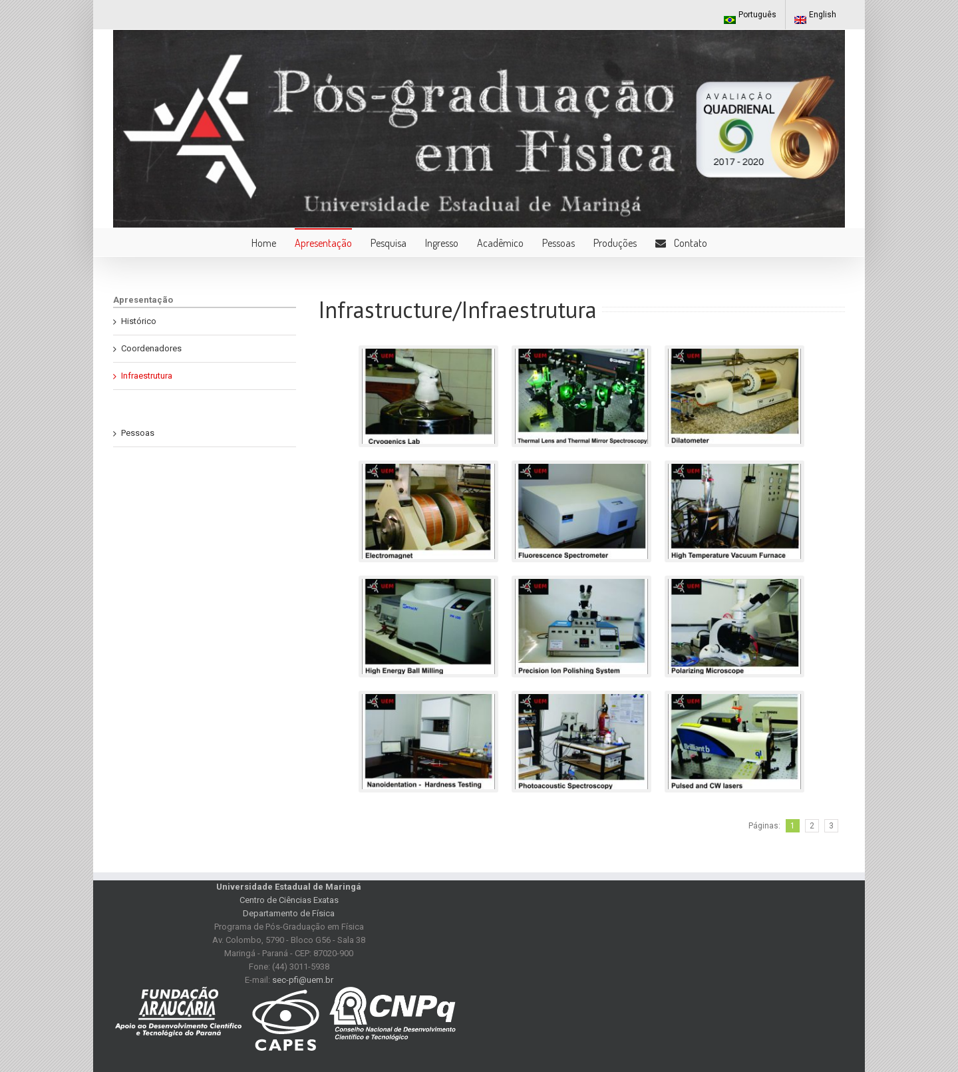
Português (750, 17)
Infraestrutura (146, 376)
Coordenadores (151, 348)
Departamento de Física (289, 913)
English (815, 17)
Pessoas (137, 433)
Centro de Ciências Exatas (289, 900)
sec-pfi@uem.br (302, 980)
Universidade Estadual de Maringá (288, 887)
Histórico (138, 321)
